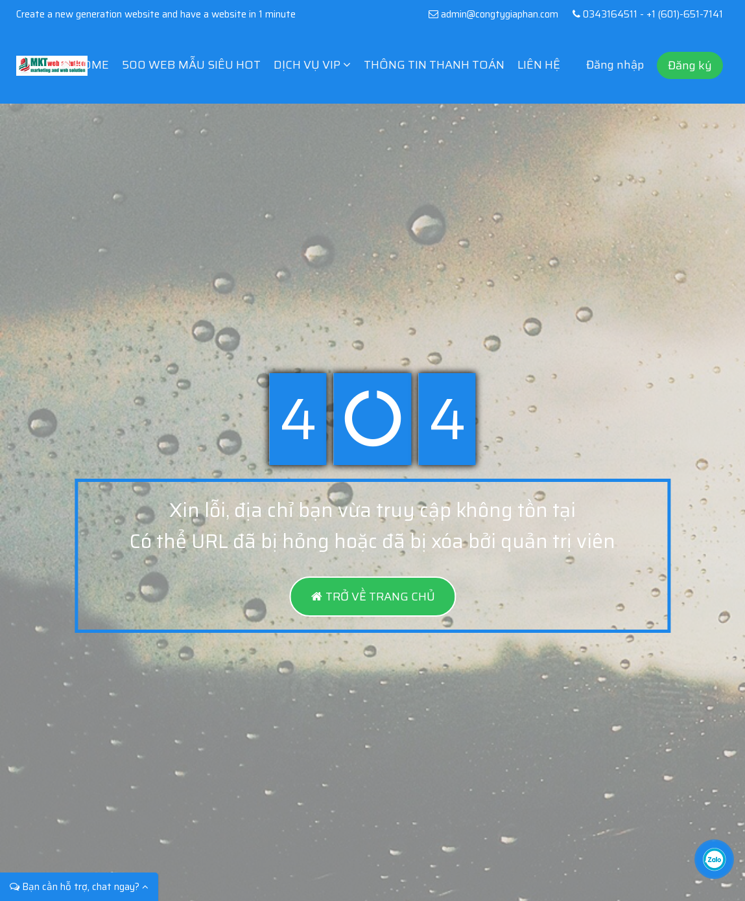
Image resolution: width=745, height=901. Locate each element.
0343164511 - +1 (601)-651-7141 (645, 14)
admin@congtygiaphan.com (493, 14)
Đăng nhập (615, 65)
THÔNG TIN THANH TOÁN (434, 65)
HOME (84, 65)
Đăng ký (690, 65)
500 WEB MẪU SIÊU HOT (191, 65)
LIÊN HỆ (538, 65)
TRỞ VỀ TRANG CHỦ (372, 596)
